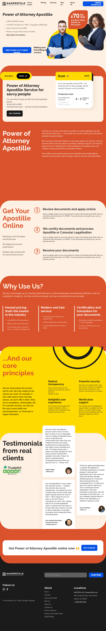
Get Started (14, 113)
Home (46, 592)
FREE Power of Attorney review (17, 51)
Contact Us (48, 607)
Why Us (47, 601)
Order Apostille (96, 4)
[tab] (9, 76)
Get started (89, 548)
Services (47, 595)
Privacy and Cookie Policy (53, 613)
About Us (47, 604)
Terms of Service (50, 610)
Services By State (50, 598)
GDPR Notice (49, 617)
